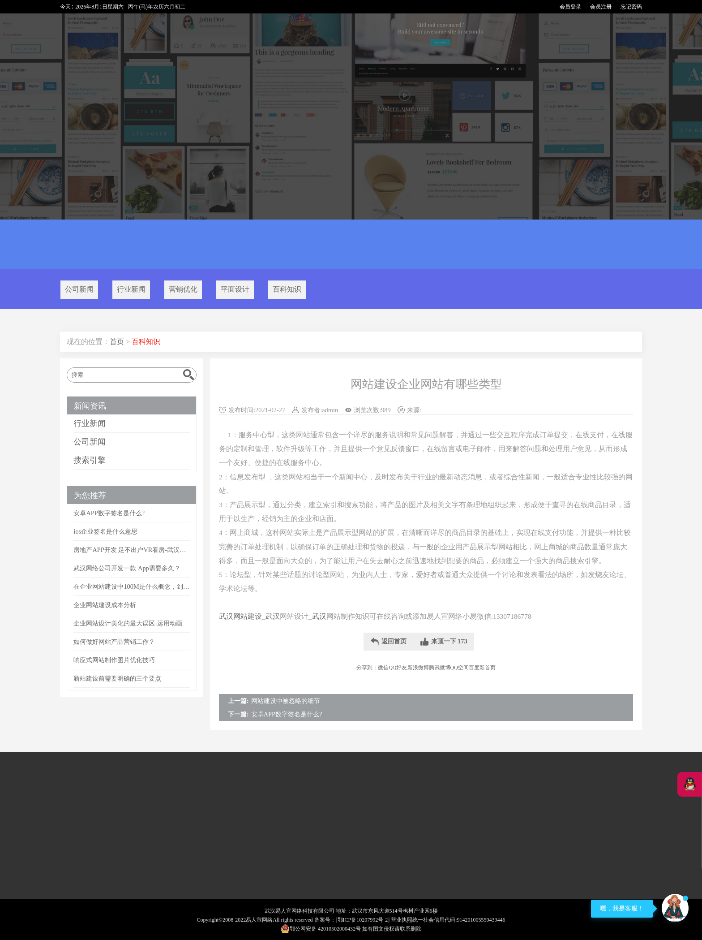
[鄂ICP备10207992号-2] (363, 920)
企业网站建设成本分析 (104, 604)
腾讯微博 (439, 667)
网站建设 (247, 616)
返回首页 (388, 641)
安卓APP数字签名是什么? (286, 714)
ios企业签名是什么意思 (105, 531)
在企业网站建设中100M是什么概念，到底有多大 (131, 586)
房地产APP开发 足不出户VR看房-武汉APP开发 (131, 549)
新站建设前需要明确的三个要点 (117, 678)
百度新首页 (482, 667)
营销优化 (183, 289)
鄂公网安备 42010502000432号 (321, 928)
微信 (383, 667)
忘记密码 (631, 7)
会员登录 (570, 7)
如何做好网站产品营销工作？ (114, 641)
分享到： (367, 667)
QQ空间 (459, 667)
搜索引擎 (89, 460)
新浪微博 (418, 667)
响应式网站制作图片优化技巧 (114, 660)
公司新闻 (79, 289)
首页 (117, 341)
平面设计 (235, 289)
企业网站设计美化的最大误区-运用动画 (127, 623)
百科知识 (287, 289)
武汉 (226, 616)
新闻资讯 (90, 405)
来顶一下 (443, 641)
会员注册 (601, 7)
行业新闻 (131, 289)
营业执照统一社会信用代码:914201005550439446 (448, 920)
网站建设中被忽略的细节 (285, 700)
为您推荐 (90, 495)
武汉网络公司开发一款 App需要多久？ (126, 568)
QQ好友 (398, 667)
